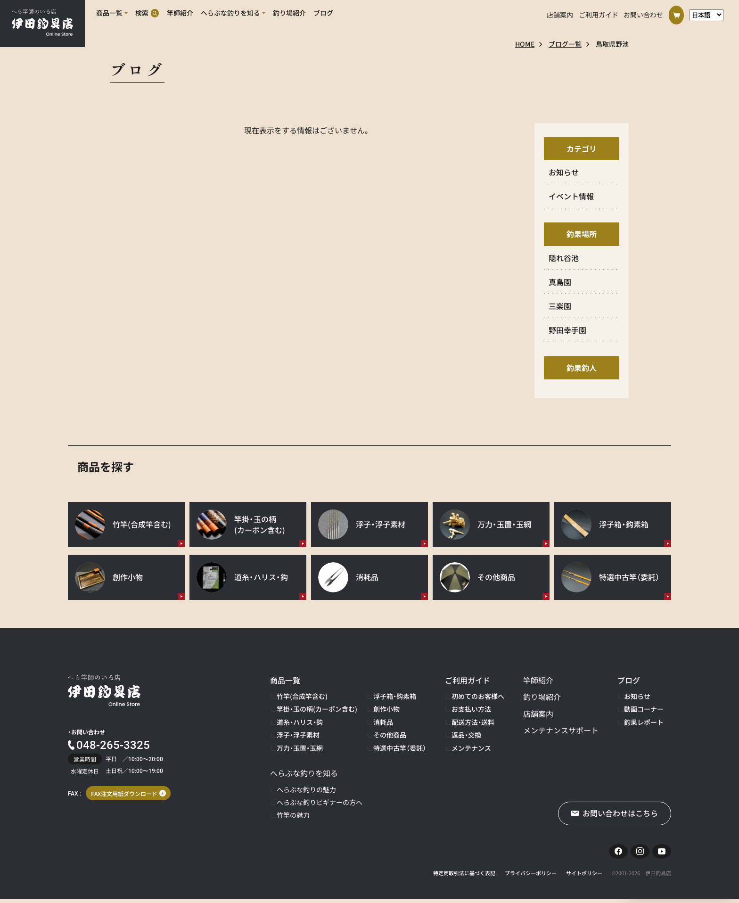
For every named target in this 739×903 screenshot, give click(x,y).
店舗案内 (560, 13)
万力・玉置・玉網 (300, 748)
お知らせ (637, 696)
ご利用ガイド (598, 13)
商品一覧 (285, 680)
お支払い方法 (471, 709)
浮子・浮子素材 (298, 734)
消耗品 (383, 722)
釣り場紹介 (542, 696)
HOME (524, 44)
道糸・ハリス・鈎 (300, 722)
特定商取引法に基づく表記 (464, 877)
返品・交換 (466, 734)
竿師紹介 (538, 680)
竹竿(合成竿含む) (302, 696)
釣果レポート (644, 722)
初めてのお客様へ (478, 696)
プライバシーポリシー (531, 877)
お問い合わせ (643, 13)
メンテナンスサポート (561, 730)
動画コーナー (644, 709)
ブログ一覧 (565, 44)
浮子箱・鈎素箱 (394, 696)
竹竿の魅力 (293, 815)
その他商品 (389, 734)
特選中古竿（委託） (399, 748)
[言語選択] (707, 13)
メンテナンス (471, 748)
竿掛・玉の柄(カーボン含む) (317, 709)
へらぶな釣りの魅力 (306, 789)
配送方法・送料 (473, 722)
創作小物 (386, 709)
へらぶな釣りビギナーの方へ (319, 802)
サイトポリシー (584, 877)
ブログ (628, 680)
